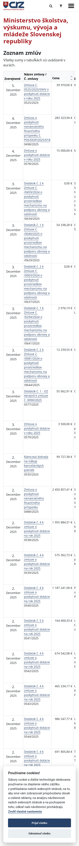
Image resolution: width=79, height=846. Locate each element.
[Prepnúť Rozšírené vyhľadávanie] (61, 6)
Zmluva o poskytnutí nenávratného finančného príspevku (34, 498)
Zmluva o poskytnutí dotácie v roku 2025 (37, 154)
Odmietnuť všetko (39, 833)
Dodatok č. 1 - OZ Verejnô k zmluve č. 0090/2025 (36, 395)
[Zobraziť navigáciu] (71, 6)
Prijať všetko (39, 823)
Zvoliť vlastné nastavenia (25, 811)
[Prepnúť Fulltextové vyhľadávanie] (51, 6)
